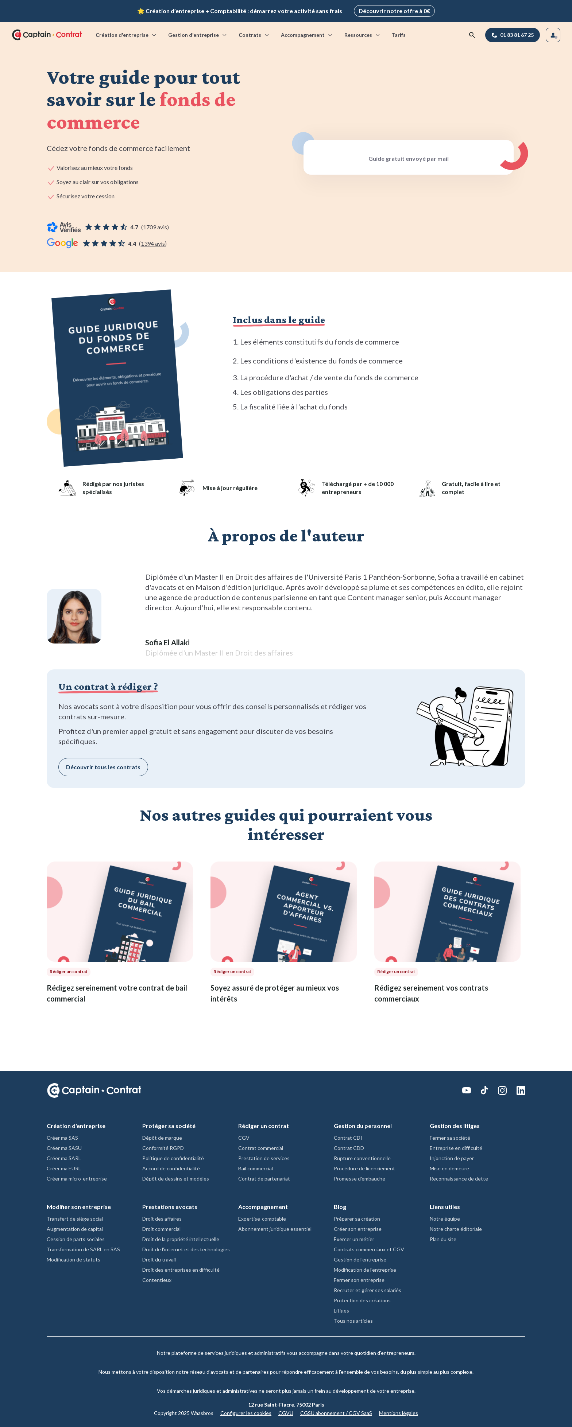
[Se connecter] (553, 33)
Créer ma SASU (64, 1146)
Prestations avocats (169, 1205)
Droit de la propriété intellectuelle (180, 1237)
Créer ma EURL (64, 1167)
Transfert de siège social (75, 1217)
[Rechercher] (472, 33)
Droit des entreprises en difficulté (181, 1268)
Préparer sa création (357, 1217)
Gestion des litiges (455, 1124)
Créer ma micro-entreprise (77, 1177)
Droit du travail (159, 1258)
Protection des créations (362, 1299)
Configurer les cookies (245, 1411)
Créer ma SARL (64, 1157)
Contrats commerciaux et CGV (369, 1248)
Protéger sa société (169, 1124)
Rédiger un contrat (263, 1124)
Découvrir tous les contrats (103, 765)
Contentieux (156, 1278)
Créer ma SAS (62, 1136)
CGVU (285, 1411)
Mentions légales (398, 1411)
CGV (244, 1136)
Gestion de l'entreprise (360, 1258)
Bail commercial (255, 1167)
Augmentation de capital (75, 1227)
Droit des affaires (162, 1217)
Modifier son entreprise (79, 1205)
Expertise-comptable (262, 1217)
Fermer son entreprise (359, 1278)
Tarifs (399, 33)
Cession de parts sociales (76, 1237)
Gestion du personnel (363, 1124)
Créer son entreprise (358, 1227)
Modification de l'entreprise (365, 1268)
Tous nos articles (353, 1319)
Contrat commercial (260, 1146)
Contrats (254, 33)
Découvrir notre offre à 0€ (394, 10)
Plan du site (443, 1237)
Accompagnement (307, 33)
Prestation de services (264, 1157)
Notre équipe (445, 1217)
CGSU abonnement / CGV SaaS (336, 1411)
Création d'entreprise (126, 33)
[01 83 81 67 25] (512, 33)
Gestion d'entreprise (198, 33)
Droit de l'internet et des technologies (186, 1248)
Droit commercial (161, 1227)
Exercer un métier (354, 1237)
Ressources (362, 33)
